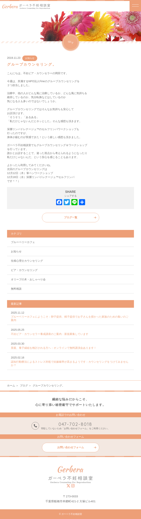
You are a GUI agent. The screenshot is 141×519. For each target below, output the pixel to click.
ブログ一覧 (70, 217)
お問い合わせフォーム (70, 447)
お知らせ (29, 58)
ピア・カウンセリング (24, 270)
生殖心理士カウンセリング (27, 260)
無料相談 (16, 288)
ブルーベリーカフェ (23, 242)
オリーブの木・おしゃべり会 (28, 279)
